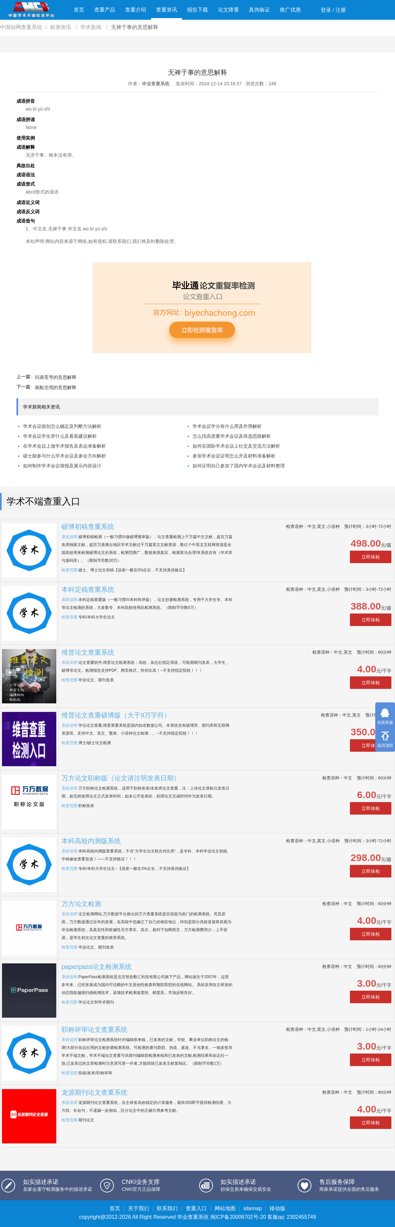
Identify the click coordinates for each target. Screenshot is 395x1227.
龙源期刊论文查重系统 (94, 1092)
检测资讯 (61, 27)
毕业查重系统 (156, 83)
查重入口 (196, 1208)
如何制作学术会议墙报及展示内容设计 (62, 465)
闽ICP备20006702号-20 (238, 1217)
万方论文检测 (81, 903)
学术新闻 (91, 27)
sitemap (252, 1208)
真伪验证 (259, 10)
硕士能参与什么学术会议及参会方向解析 (64, 455)
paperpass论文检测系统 (97, 966)
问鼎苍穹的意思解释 (55, 377)
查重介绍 (135, 10)
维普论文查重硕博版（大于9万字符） (116, 715)
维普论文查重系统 (88, 652)
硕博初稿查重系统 (88, 526)
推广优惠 (290, 10)
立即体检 (370, 557)
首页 (79, 10)
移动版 (277, 1208)
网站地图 (225, 1208)
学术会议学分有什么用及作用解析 (227, 426)
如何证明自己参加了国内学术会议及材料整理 (239, 465)
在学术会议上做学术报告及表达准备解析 (64, 446)
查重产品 (104, 10)
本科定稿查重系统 (88, 589)
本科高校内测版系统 (91, 841)
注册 (340, 10)
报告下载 (197, 10)
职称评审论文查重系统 (94, 1029)
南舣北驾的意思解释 (55, 387)
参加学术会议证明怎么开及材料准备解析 (234, 455)
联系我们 (167, 1208)
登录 (326, 10)
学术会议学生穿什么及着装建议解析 (60, 436)
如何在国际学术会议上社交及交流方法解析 (236, 446)
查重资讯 (166, 10)
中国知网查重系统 (21, 27)
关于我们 (138, 1208)
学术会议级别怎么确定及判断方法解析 (62, 426)
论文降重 (228, 10)
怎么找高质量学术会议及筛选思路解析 (232, 436)
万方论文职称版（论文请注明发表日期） (121, 778)
